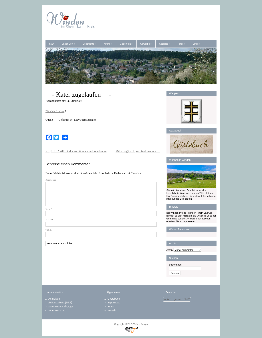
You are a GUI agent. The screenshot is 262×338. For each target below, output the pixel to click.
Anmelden (54, 298)
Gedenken (126, 43)
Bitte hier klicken (54, 111)
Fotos (181, 43)
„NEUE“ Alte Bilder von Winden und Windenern (75, 151)
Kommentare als (60, 306)
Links (197, 43)
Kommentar (50, 180)
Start (51, 43)
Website (48, 234)
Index (111, 306)
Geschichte (89, 43)
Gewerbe (146, 43)
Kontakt (112, 310)
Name (48, 213)
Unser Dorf (68, 43)
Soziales (164, 43)
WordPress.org (56, 310)
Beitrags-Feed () (60, 302)
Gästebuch (114, 298)
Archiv (169, 250)
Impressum (114, 302)
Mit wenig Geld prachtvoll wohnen (138, 151)
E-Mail (49, 224)
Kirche (108, 43)
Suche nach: (175, 264)
